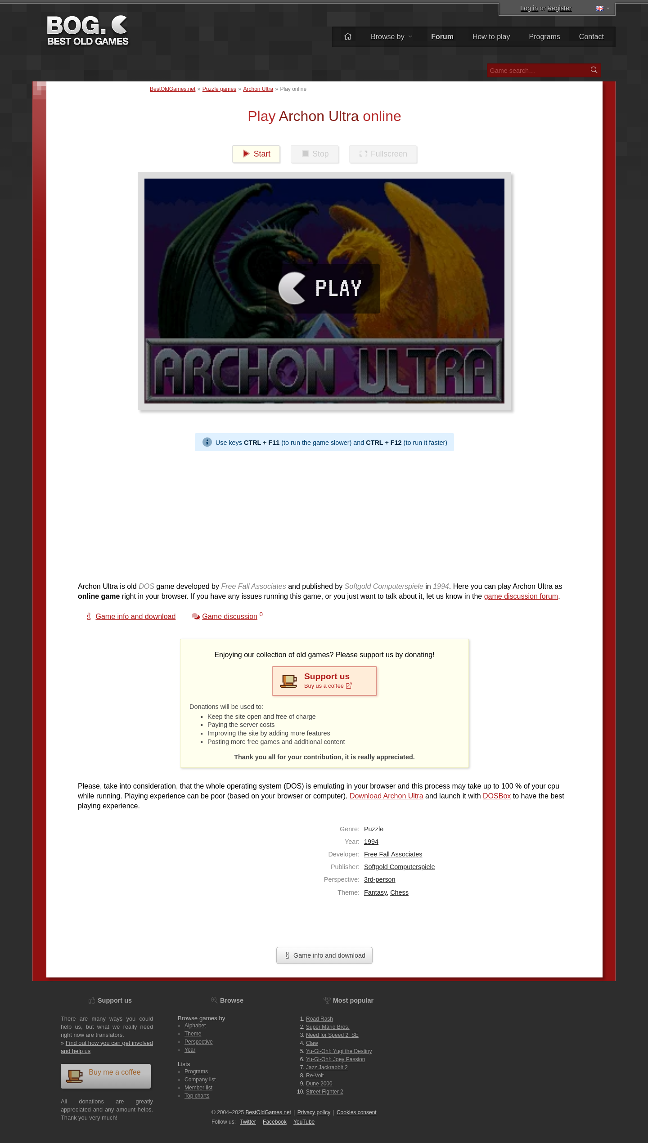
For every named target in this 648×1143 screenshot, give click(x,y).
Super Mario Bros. (328, 1027)
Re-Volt (315, 1075)
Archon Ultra (258, 89)
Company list (200, 1079)
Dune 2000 (319, 1083)
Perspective (198, 1042)
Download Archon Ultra (386, 796)
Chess (399, 892)
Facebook (275, 1122)
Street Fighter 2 (324, 1092)
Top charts (196, 1096)
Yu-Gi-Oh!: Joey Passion (335, 1059)
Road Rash (319, 1019)
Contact (591, 36)
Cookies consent (357, 1112)
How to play (491, 36)
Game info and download (324, 955)
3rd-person (380, 879)
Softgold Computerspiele (399, 866)
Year (189, 1050)
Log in (529, 8)
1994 (371, 841)
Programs (544, 36)
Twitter (248, 1122)
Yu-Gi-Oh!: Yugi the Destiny (339, 1051)
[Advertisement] (321, 514)
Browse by (391, 36)
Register (559, 8)
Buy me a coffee (103, 1075)
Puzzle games (219, 89)
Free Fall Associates (393, 854)
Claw (312, 1043)
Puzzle (373, 829)
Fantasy (375, 892)
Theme (192, 1034)
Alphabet (195, 1025)
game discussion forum (521, 596)
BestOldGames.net (172, 89)
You (304, 1122)
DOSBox (497, 796)
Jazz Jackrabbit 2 (327, 1067)
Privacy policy (313, 1112)
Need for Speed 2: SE (332, 1035)
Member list (198, 1088)
